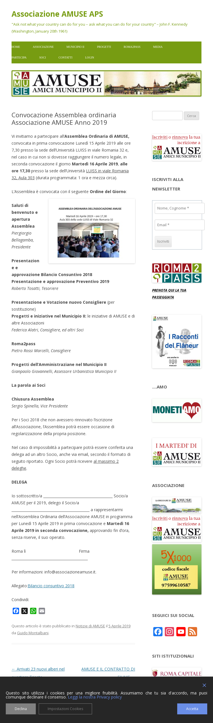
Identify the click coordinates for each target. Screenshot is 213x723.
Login (89, 57)
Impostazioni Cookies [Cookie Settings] (65, 708)
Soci (42, 57)
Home (16, 46)
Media (158, 46)
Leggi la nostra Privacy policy (95, 697)
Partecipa (19, 57)
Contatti (65, 57)
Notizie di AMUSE (90, 625)
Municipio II (75, 46)
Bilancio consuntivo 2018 (51, 585)
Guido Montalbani (32, 632)
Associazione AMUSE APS (57, 14)
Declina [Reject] (21, 708)
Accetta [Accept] (192, 708)
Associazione (43, 46)
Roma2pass (132, 46)
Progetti (104, 46)
